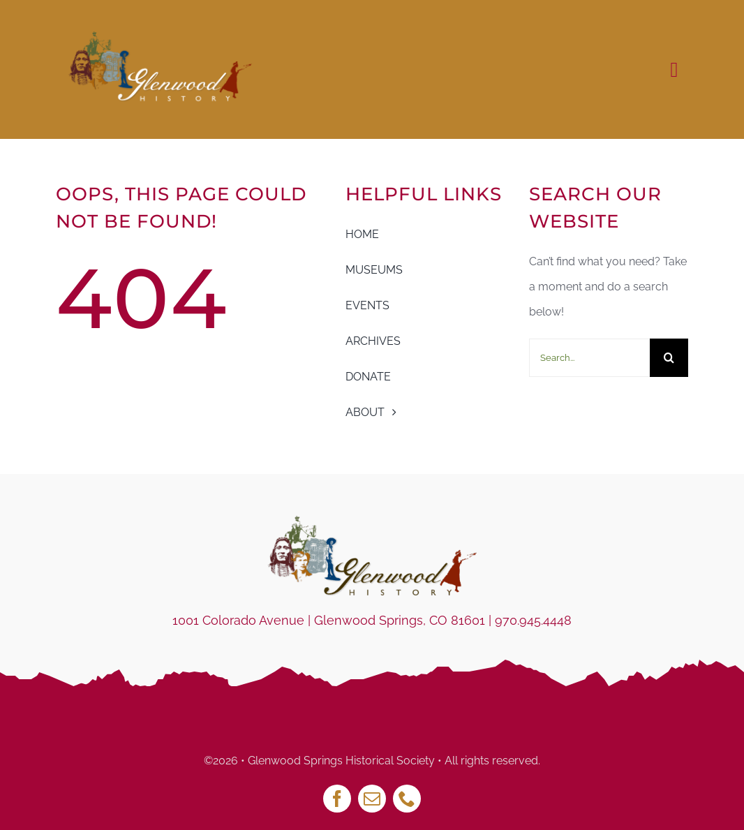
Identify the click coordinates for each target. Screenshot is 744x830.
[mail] (372, 799)
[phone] (407, 799)
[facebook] (337, 799)
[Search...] (589, 358)
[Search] (669, 358)
